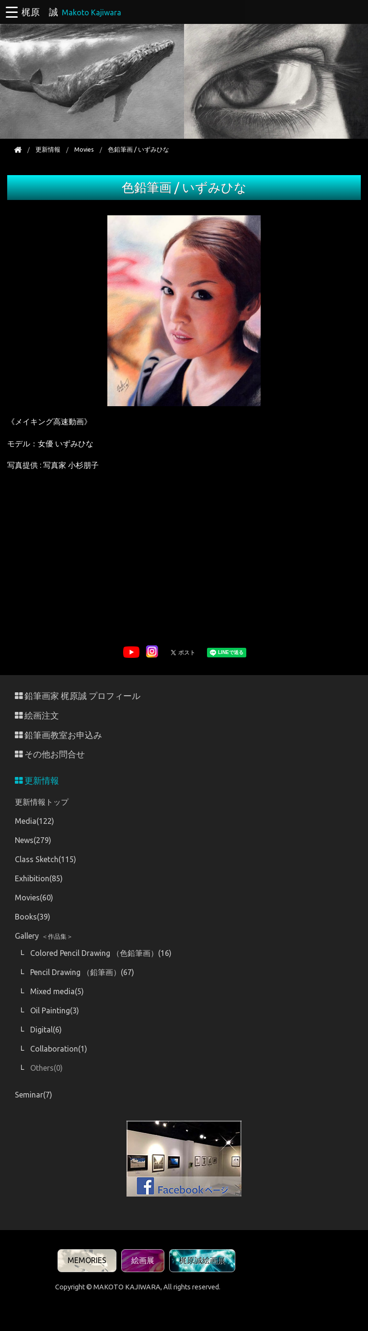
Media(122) (34, 821)
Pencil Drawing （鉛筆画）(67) (82, 972)
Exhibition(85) (39, 878)
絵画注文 (37, 715)
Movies (84, 149)
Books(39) (32, 916)
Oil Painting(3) (54, 1010)
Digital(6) (46, 1029)
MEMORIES (87, 1260)
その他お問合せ (50, 754)
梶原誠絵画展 (202, 1260)
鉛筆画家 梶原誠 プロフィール (77, 695)
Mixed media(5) (57, 991)
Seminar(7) (33, 1094)
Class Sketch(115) (45, 859)
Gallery (44, 936)
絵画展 (142, 1260)
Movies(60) (34, 897)
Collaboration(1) (58, 1048)
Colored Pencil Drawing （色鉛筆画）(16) (101, 953)
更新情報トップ (42, 802)
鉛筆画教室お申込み (58, 735)
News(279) (33, 840)
